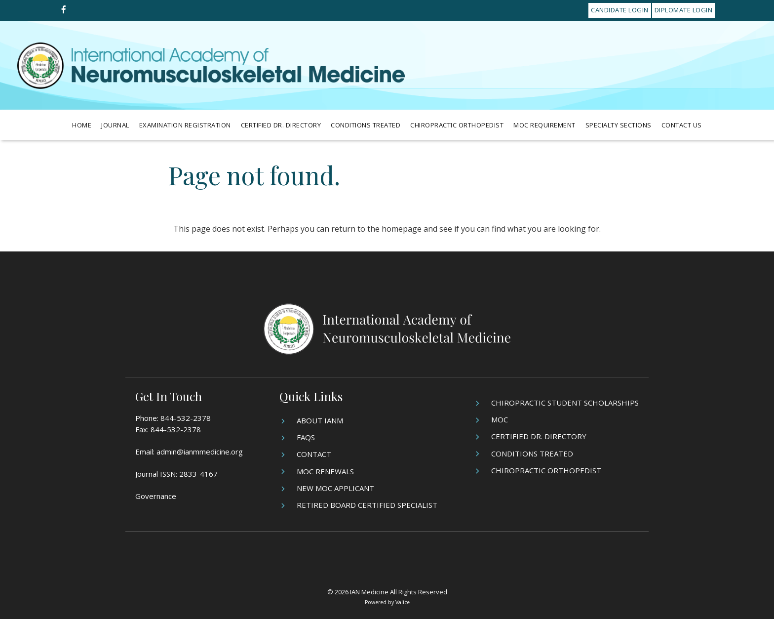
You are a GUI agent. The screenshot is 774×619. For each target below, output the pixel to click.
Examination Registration (185, 125)
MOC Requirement (544, 125)
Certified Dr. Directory (281, 125)
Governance (155, 496)
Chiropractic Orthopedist (456, 125)
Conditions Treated (365, 125)
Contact (314, 454)
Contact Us (681, 125)
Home (81, 125)
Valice (402, 602)
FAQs (306, 437)
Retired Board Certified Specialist (367, 505)
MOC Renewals (325, 471)
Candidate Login (620, 9)
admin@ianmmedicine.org (199, 451)
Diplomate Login (684, 9)
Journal (115, 125)
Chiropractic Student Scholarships (565, 403)
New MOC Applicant (335, 488)
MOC (499, 419)
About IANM (320, 420)
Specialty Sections (618, 125)
